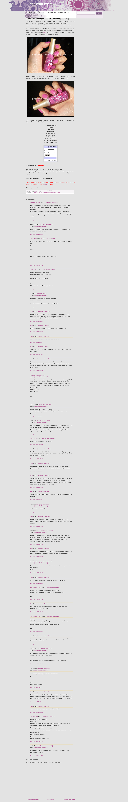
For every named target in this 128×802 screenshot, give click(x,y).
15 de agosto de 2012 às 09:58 (36, 458)
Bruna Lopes (33, 269)
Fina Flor (42, 192)
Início (28, 12)
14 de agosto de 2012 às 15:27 (36, 306)
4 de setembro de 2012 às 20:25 (36, 755)
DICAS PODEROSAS (39, 4)
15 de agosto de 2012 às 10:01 (36, 499)
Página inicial (50, 799)
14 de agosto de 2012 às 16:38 (36, 370)
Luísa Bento (33, 238)
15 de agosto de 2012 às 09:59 (36, 471)
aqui (65, 182)
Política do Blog (52, 12)
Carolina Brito (34, 716)
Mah (31, 311)
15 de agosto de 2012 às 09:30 (36, 444)
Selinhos (66, 12)
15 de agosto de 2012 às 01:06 (36, 434)
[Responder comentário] (46, 224)
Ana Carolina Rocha (35, 587)
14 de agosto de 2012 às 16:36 (36, 321)
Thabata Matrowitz (35, 202)
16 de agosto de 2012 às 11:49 (36, 611)
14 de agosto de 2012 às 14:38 (36, 265)
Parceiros (60, 12)
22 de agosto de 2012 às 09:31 (36, 701)
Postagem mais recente (32, 799)
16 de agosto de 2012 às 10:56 (36, 599)
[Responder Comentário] (51, 202)
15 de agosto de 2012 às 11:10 (36, 526)
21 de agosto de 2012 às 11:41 (36, 687)
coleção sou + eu (36, 192)
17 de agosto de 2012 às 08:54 (36, 631)
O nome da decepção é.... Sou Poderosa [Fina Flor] (47, 19)
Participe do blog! (35, 12)
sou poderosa (57, 192)
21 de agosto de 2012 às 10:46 (36, 663)
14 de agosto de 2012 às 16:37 (36, 342)
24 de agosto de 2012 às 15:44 (36, 741)
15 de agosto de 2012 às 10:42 (36, 512)
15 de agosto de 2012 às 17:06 (36, 572)
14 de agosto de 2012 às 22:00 (36, 416)
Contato (44, 12)
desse (44, 32)
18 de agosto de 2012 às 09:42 (36, 644)
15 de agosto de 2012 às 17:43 (36, 583)
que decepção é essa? (49, 192)
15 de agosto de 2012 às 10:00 (36, 487)
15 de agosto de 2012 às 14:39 (36, 544)
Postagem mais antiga (69, 799)
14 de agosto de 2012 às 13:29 (36, 234)
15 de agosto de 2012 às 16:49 (36, 556)
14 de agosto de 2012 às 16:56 (36, 399)
